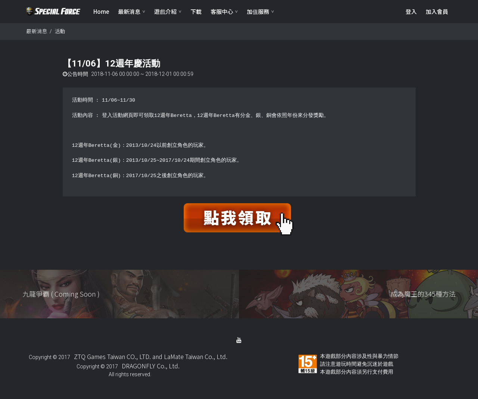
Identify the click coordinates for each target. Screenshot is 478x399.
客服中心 (222, 11)
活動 (60, 31)
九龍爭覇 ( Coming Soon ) (61, 294)
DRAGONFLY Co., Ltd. (151, 365)
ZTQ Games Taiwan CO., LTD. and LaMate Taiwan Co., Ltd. (150, 356)
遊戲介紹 (165, 11)
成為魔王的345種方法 (423, 294)
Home (101, 11)
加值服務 (258, 11)
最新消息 (129, 11)
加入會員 (437, 11)
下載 (196, 11)
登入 (411, 11)
